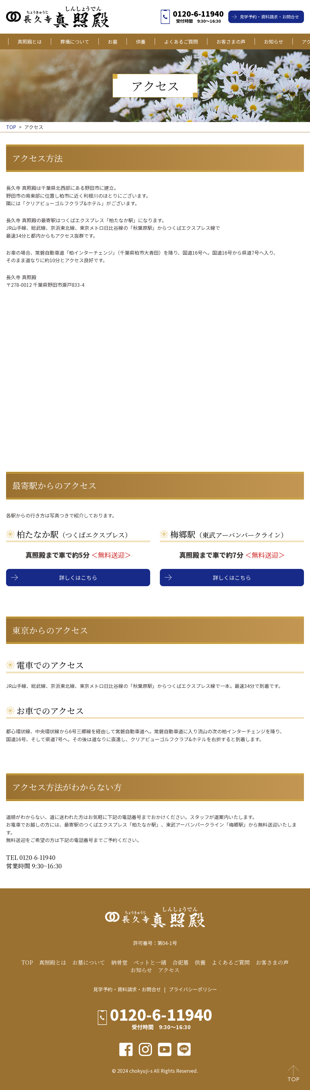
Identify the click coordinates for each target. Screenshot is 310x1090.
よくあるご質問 (181, 41)
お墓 (112, 41)
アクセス (169, 970)
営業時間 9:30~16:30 (34, 865)
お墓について (88, 962)
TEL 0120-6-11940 (30, 857)
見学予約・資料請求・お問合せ (269, 17)
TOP (27, 962)
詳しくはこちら (78, 577)
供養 (141, 41)
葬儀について (74, 41)
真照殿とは (30, 41)
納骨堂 (119, 962)
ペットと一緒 (150, 962)
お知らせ (273, 41)
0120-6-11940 (198, 13)
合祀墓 (180, 962)
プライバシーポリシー (193, 989)
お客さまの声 (231, 41)
